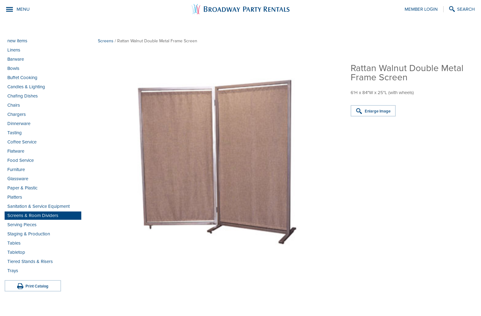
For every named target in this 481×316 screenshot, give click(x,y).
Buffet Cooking (22, 77)
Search (466, 9)
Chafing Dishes (22, 96)
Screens (106, 41)
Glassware (17, 178)
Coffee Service (22, 142)
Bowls (13, 68)
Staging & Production (28, 234)
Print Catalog (36, 286)
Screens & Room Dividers (32, 215)
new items (17, 41)
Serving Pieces (22, 224)
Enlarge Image (378, 111)
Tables (14, 243)
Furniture (16, 169)
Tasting (14, 132)
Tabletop (16, 252)
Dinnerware (18, 123)
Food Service (20, 160)
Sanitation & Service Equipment (38, 206)
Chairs (13, 105)
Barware (15, 59)
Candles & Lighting (26, 86)
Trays (12, 270)
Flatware (15, 151)
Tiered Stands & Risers (30, 261)
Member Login (421, 9)
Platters (14, 197)
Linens (13, 50)
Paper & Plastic (22, 188)
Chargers (16, 114)
